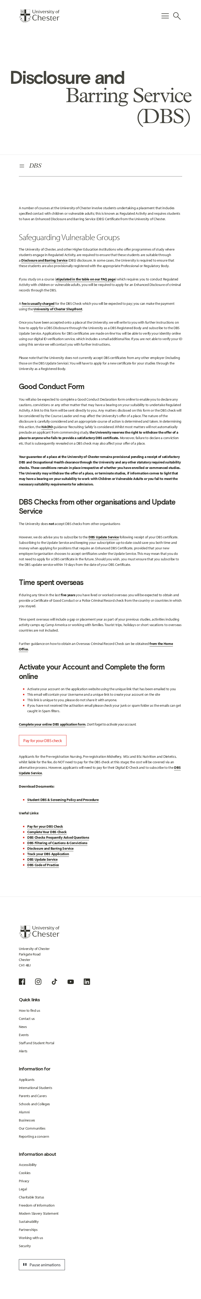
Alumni (24, 1112)
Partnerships (28, 1229)
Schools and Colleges (34, 1104)
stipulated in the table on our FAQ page (85, 279)
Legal (23, 1189)
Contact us (27, 1018)
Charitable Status (31, 1197)
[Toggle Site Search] (177, 16)
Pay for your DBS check (42, 740)
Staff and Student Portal (36, 1043)
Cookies (25, 1172)
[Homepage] (39, 16)
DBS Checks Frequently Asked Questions (58, 837)
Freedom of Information (37, 1205)
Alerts (23, 1051)
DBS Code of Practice (43, 865)
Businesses (27, 1120)
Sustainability (29, 1221)
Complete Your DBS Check (47, 832)
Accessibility (28, 1164)
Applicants (27, 1079)
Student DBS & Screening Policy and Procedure (63, 799)
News (23, 1026)
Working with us (31, 1237)
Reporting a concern (34, 1136)
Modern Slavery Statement (39, 1213)
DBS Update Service (103, 537)
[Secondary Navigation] (100, 166)
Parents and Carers (33, 1095)
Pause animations (41, 1264)
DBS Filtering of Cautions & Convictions (57, 843)
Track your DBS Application (48, 854)
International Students (35, 1087)
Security (25, 1245)
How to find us (29, 1010)
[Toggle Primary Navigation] (165, 16)
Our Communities (32, 1128)
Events (24, 1034)
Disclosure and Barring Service (50, 848)
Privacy (24, 1181)
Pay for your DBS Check (45, 826)
